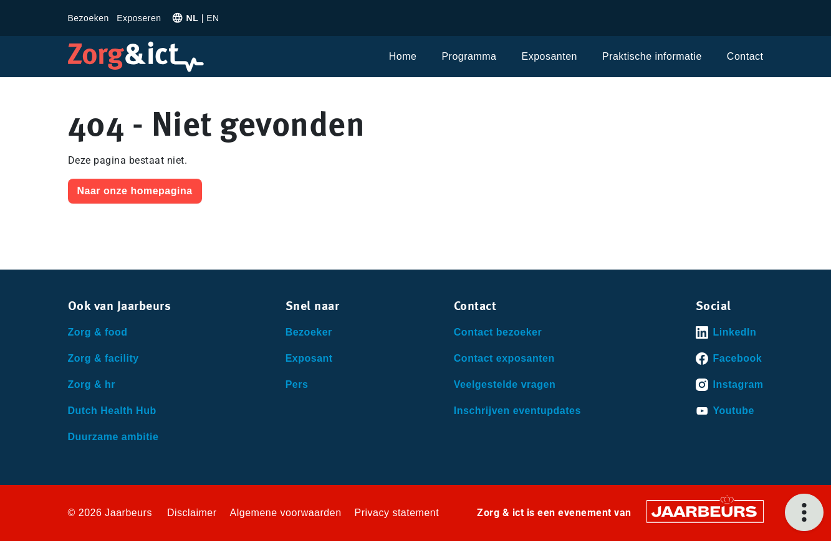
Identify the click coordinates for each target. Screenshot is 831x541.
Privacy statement (397, 512)
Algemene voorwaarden (286, 512)
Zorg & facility (103, 358)
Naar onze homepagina (135, 191)
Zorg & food (98, 332)
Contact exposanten (504, 358)
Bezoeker (309, 332)
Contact (745, 56)
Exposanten (549, 56)
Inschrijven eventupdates (517, 410)
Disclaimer (192, 512)
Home (403, 56)
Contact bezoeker (498, 332)
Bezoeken (88, 18)
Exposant (309, 358)
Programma (468, 56)
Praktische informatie (652, 56)
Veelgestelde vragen (504, 384)
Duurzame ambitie (113, 436)
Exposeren (139, 18)
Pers (297, 384)
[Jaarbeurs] (705, 511)
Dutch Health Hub (112, 410)
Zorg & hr (92, 384)
